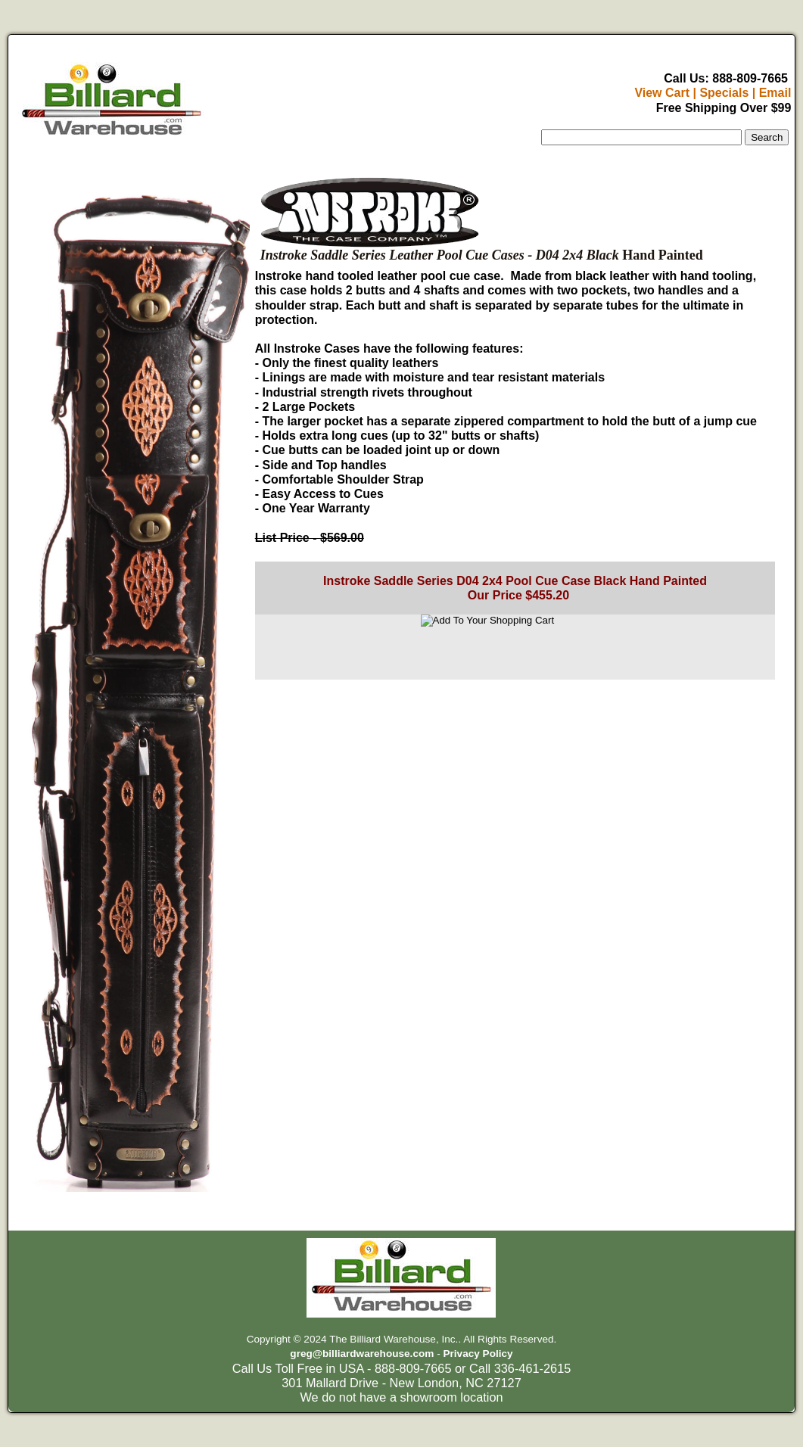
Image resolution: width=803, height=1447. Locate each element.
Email (775, 92)
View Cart (661, 92)
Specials (724, 92)
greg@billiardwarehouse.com (362, 1353)
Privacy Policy (477, 1353)
